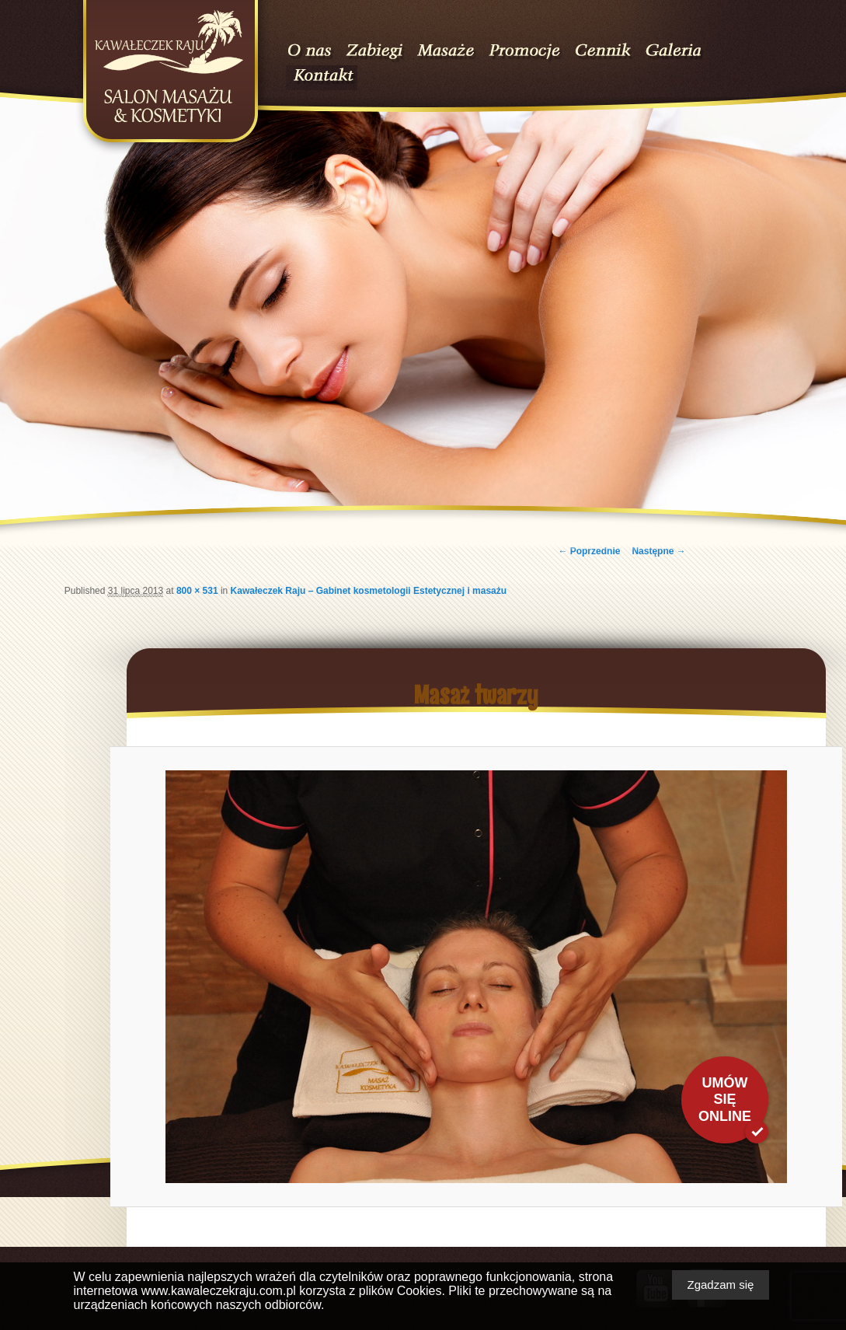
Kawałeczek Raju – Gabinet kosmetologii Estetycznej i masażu (369, 590)
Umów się (724, 1099)
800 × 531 (197, 590)
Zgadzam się (721, 1284)
